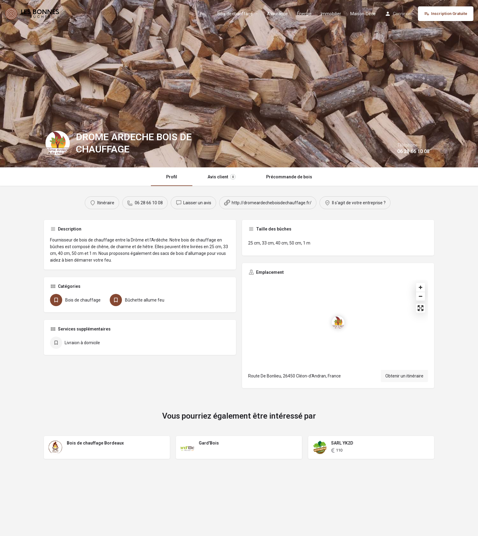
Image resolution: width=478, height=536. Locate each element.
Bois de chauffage (235, 13)
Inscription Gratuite (445, 13)
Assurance (277, 13)
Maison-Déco (363, 13)
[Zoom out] (420, 296)
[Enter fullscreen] (420, 308)
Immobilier (331, 13)
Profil (171, 176)
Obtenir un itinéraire (404, 375)
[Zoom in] (420, 287)
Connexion (403, 13)
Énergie (304, 13)
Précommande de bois (289, 176)
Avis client (222, 177)
